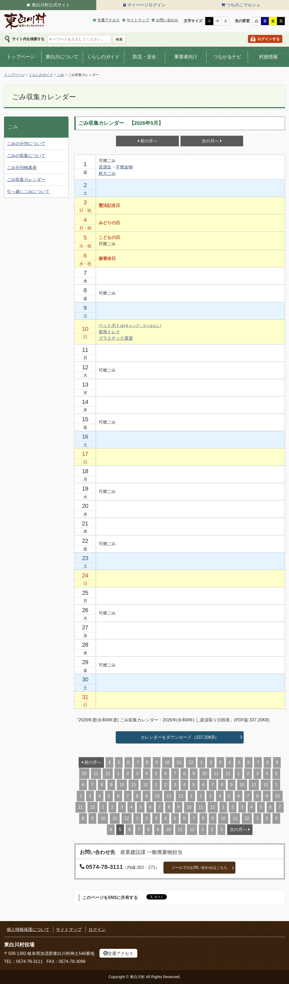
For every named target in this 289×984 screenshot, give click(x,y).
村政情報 (268, 56)
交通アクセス (108, 20)
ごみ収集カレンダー (26, 179)
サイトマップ (138, 20)
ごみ (60, 75)
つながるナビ (227, 56)
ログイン (97, 929)
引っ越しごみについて (28, 191)
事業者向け (186, 56)
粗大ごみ (107, 173)
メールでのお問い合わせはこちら (199, 867)
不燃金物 (124, 167)
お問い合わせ (167, 20)
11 (179, 762)
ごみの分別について (26, 143)
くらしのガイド (103, 56)
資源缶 (105, 167)
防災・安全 (144, 56)
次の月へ (210, 141)
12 (190, 762)
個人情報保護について (28, 929)
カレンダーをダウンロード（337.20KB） (180, 737)
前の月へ (148, 141)
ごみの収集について (26, 155)
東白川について (62, 56)
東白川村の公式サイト (25, 21)
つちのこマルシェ (243, 5)
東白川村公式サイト (51, 5)
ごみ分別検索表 (22, 167)
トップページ (21, 56)
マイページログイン (146, 5)
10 (167, 762)
